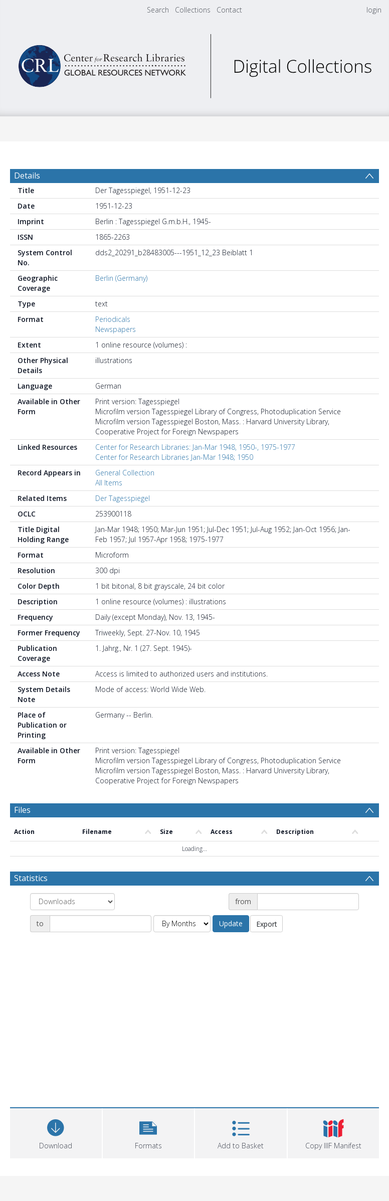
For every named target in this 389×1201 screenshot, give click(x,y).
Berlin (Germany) (121, 278)
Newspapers (115, 329)
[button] (148, 1132)
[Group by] (72, 901)
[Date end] (100, 923)
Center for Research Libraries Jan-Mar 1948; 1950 (174, 457)
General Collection (124, 472)
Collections (193, 10)
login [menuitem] (373, 10)
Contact (229, 10)
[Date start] (308, 901)
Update (231, 923)
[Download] (56, 1132)
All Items (108, 482)
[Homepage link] (194, 63)
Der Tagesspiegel (122, 498)
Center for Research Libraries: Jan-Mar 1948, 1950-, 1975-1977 (195, 447)
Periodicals (112, 319)
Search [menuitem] (158, 10)
